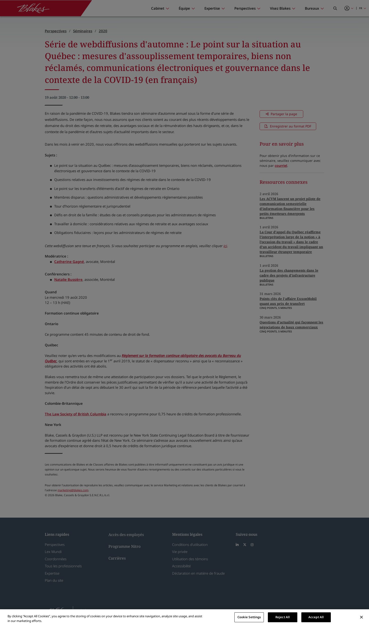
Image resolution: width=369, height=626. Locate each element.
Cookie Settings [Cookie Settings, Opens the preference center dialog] (249, 617)
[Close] (361, 617)
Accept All (316, 617)
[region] (184, 617)
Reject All (282, 617)
